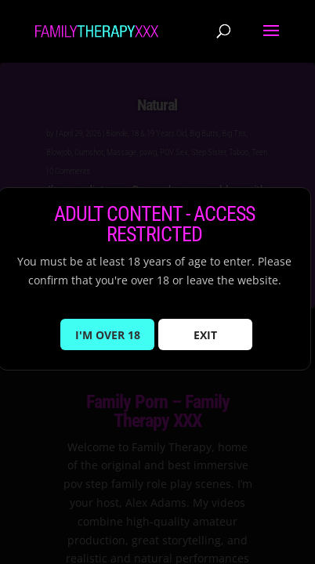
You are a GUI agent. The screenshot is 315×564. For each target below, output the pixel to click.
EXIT (205, 334)
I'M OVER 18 (107, 334)
